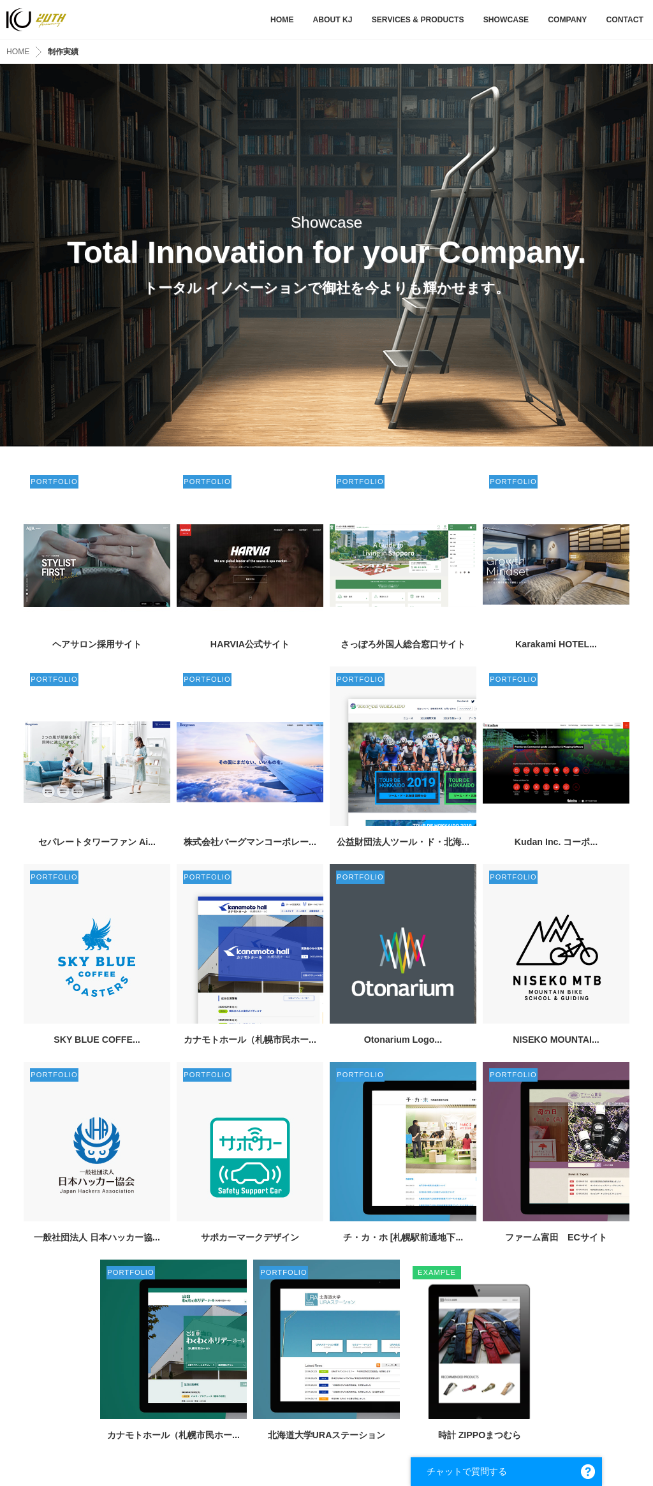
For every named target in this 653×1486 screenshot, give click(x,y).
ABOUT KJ (332, 19)
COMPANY (567, 19)
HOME (281, 19)
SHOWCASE (506, 19)
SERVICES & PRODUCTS (418, 19)
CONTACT (624, 19)
